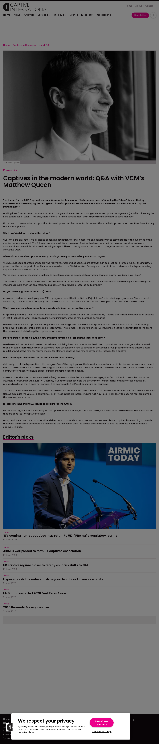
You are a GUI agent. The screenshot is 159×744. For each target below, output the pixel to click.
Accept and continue (101, 723)
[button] (10, 727)
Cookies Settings (102, 731)
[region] (70, 726)
